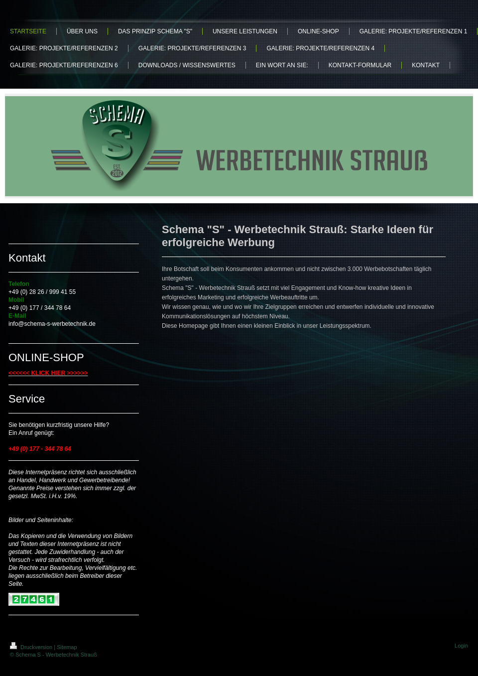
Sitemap (67, 647)
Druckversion (32, 647)
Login (461, 646)
